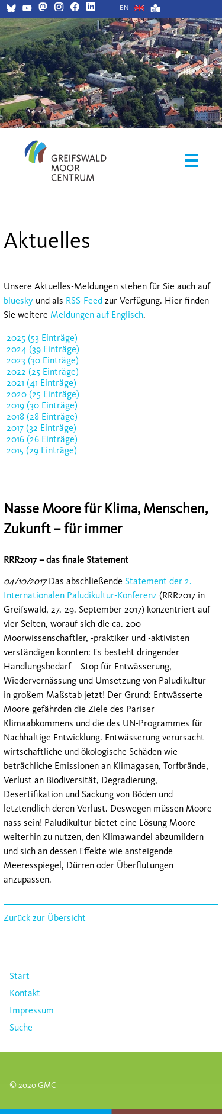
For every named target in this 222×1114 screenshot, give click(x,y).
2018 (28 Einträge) (42, 416)
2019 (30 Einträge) (42, 405)
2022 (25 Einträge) (43, 371)
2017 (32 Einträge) (41, 427)
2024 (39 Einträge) (43, 349)
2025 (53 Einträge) (42, 337)
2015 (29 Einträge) (42, 450)
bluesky (18, 300)
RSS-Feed (84, 300)
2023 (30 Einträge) (43, 360)
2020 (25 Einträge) (43, 394)
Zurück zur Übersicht (45, 917)
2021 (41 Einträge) (41, 382)
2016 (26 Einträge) (42, 439)
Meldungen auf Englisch (96, 314)
